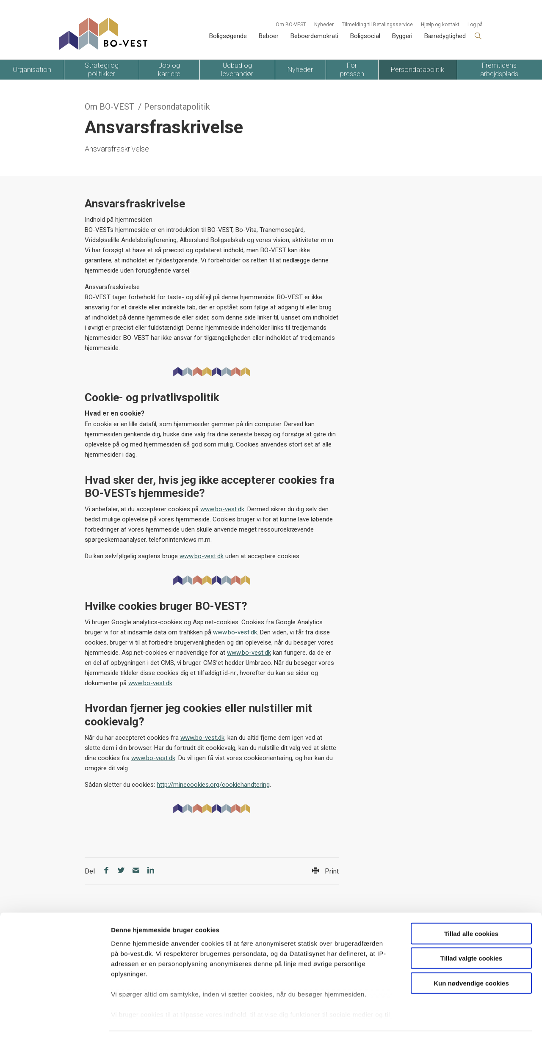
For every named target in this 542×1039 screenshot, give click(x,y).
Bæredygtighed (445, 36)
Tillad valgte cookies (471, 933)
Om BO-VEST (291, 25)
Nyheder (324, 25)
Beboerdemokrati (314, 36)
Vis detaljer (440, 1022)
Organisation (32, 70)
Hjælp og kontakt (440, 25)
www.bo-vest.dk (222, 509)
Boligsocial (365, 36)
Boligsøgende (228, 36)
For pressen (352, 69)
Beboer (269, 36)
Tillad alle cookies (471, 908)
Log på (475, 25)
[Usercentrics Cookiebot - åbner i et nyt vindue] (55, 1022)
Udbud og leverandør (237, 69)
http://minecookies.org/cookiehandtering (213, 784)
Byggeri (402, 36)
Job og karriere (169, 69)
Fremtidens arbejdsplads (499, 69)
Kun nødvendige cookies (471, 958)
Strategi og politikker (102, 69)
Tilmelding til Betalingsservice (377, 25)
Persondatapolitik (417, 70)
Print (325, 871)
